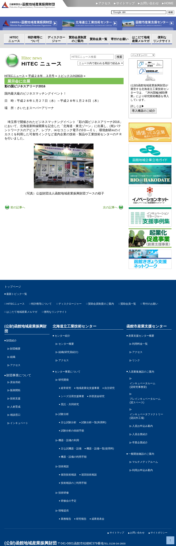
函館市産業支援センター (145, 326)
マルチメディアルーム (147, 455)
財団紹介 (12, 335)
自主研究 (67, 391)
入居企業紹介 (141, 429)
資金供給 (16, 374)
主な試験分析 (70, 415)
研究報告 (84, 511)
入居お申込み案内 (144, 421)
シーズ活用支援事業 (92, 391)
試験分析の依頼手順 (75, 422)
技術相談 (64, 463)
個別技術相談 (70, 471)
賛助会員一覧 (147, 305)
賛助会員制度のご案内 (115, 305)
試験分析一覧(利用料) (99, 415)
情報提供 (64, 504)
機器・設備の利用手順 (76, 454)
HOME (169, 3)
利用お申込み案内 (144, 462)
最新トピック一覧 (18, 295)
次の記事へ (110, 207)
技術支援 (16, 389)
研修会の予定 (70, 495)
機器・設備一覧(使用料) (77, 447)
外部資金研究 (70, 398)
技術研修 (64, 487)
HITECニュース (17, 305)
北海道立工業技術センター (73, 326)
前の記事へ (18, 207)
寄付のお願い (15, 312)
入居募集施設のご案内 (143, 368)
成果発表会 (103, 511)
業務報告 (67, 511)
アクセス (104, 3)
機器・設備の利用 (70, 431)
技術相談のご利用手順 (76, 478)
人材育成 (16, 396)
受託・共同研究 (95, 398)
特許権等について (47, 305)
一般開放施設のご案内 (143, 447)
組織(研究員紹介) (70, 350)
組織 (13, 350)
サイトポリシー (157, 524)
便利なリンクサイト (89, 312)
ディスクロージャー (80, 305)
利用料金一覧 (141, 342)
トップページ (14, 287)
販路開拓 (16, 381)
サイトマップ (125, 3)
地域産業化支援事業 (92, 383)
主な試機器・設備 (73, 439)
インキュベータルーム (145, 382)
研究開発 (64, 376)
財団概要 (16, 342)
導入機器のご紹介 (144, 111)
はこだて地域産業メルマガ (50, 312)
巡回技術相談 (93, 471)
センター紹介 (64, 335)
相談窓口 (16, 404)
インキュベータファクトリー (150, 412)
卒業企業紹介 (141, 437)
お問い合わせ (149, 3)
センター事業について (70, 368)
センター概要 (67, 342)
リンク (136, 357)
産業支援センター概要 (143, 335)
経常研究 (67, 383)
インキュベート (21, 411)
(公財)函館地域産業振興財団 (26, 326)
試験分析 (64, 407)
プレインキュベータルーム (148, 397)
